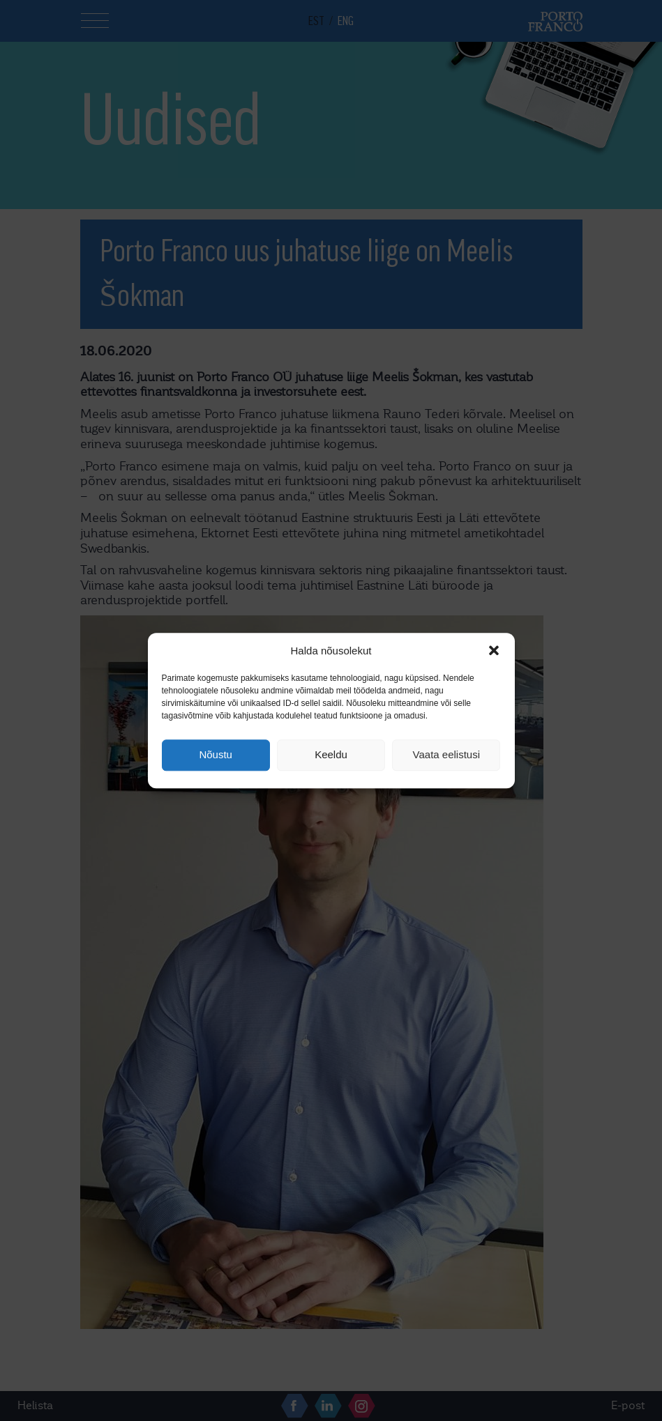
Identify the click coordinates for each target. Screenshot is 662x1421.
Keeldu (331, 755)
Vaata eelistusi (446, 755)
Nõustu (215, 755)
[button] (494, 650)
